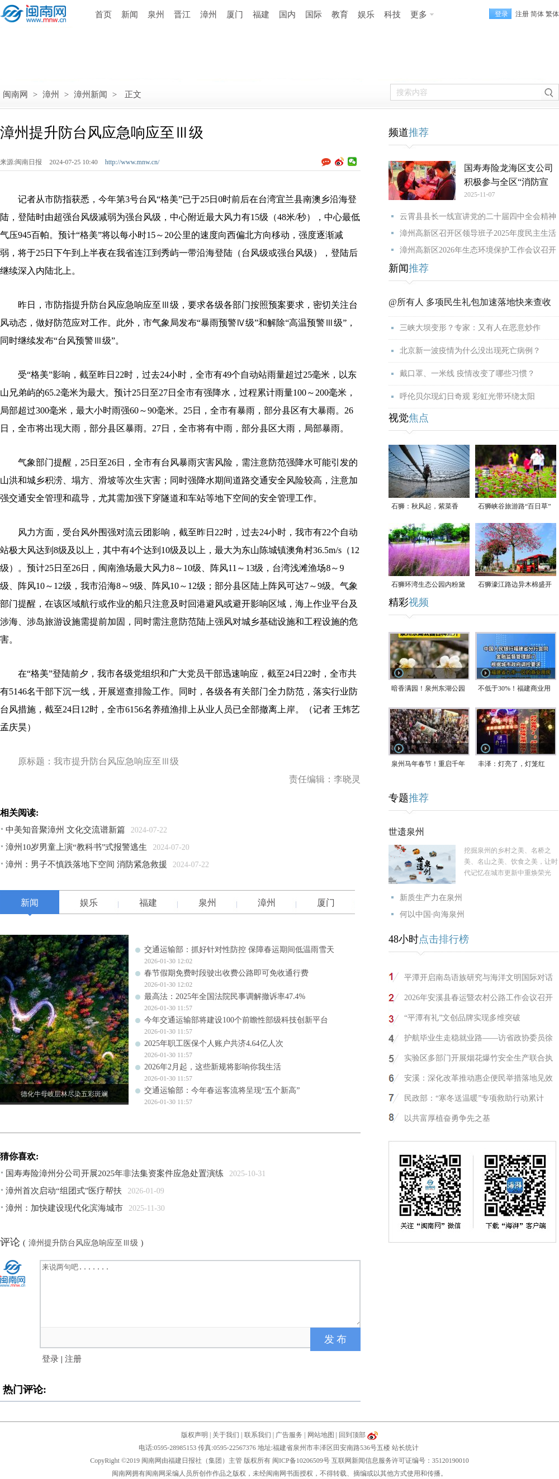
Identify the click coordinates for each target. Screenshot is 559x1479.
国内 (287, 14)
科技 (392, 14)
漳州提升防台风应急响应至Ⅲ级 (83, 1243)
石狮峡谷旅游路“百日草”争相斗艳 (514, 507)
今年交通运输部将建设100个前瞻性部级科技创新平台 (236, 1020)
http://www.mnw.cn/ (132, 162)
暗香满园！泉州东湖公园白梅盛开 (428, 689)
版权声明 (194, 1435)
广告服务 (289, 1435)
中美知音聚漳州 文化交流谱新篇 (65, 829)
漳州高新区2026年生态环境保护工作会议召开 (478, 250)
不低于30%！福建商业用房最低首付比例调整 (514, 689)
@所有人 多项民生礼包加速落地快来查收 (470, 302)
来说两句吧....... (201, 1293)
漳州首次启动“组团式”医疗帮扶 (64, 1190)
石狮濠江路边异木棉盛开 (515, 584)
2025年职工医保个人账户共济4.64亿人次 (213, 1043)
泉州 (156, 14)
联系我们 (257, 1435)
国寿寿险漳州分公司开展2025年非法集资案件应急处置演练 (115, 1173)
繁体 (552, 14)
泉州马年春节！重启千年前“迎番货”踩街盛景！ (428, 764)
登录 (50, 1358)
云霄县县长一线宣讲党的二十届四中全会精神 (478, 216)
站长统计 (405, 1448)
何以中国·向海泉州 (432, 914)
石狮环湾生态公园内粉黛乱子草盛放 (428, 585)
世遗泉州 (406, 831)
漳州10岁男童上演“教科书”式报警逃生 (76, 847)
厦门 (234, 14)
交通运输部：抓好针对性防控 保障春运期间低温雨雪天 (239, 949)
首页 (103, 14)
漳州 (208, 14)
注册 (522, 14)
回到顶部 (352, 1435)
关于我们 (225, 1435)
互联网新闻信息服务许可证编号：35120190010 (400, 1460)
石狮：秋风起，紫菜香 (424, 506)
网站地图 (320, 1435)
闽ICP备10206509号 (301, 1460)
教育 (339, 14)
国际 (313, 14)
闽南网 (15, 94)
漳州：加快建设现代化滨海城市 (64, 1208)
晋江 (182, 14)
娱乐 (366, 14)
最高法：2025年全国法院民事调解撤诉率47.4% (224, 996)
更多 (418, 14)
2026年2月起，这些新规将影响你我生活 (212, 1067)
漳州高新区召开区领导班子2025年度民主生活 (478, 233)
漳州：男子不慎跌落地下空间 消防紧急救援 (86, 864)
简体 (537, 14)
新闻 (129, 14)
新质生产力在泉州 (431, 897)
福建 (261, 14)
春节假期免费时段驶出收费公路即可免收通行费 (226, 973)
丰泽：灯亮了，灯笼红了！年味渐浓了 (511, 764)
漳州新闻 (90, 94)
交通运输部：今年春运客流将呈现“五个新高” (222, 1090)
